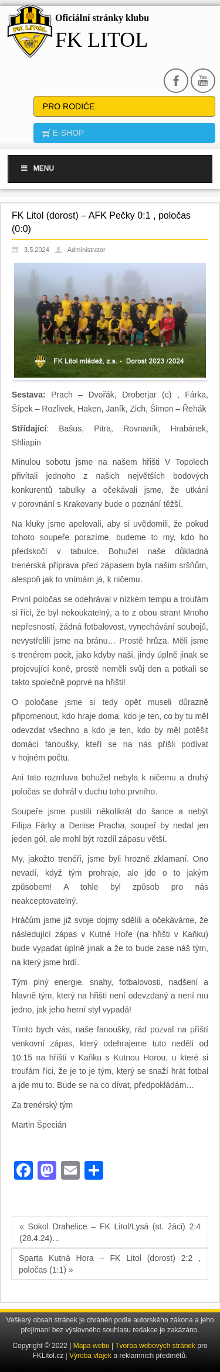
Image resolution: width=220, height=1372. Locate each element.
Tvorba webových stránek (156, 1346)
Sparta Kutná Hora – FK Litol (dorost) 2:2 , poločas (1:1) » (110, 1263)
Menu (37, 168)
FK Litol (101, 39)
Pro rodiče (69, 106)
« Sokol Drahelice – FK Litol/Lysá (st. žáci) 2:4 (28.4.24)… (110, 1232)
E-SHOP (67, 132)
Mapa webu (91, 1346)
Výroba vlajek (90, 1356)
